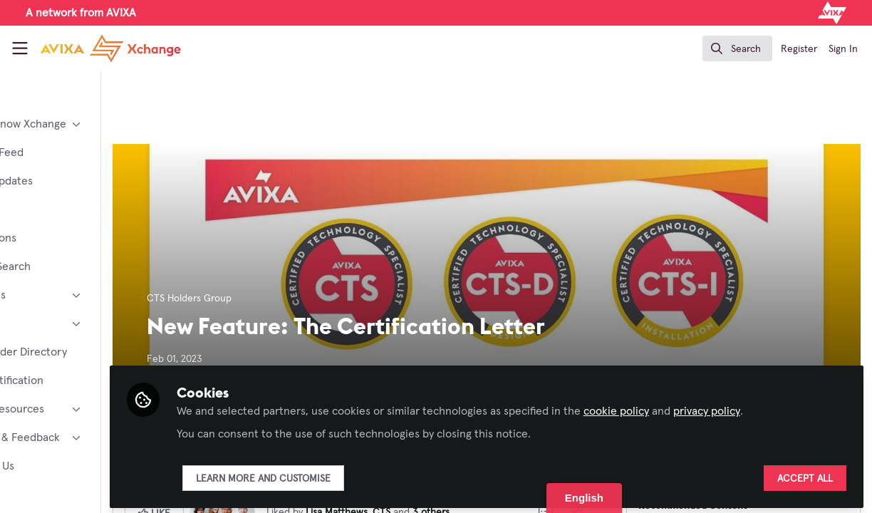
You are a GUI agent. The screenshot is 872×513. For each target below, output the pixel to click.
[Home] (96, 48)
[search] (737, 48)
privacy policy (787, 407)
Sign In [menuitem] (843, 49)
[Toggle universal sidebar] (20, 48)
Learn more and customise (344, 475)
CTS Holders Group (270, 299)
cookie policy (697, 407)
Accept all (805, 475)
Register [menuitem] (799, 49)
